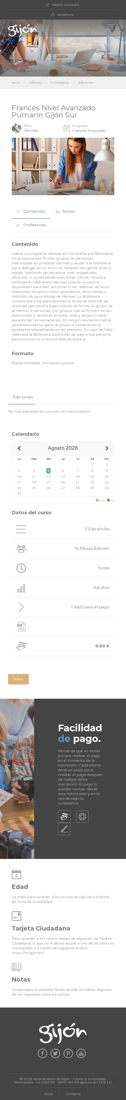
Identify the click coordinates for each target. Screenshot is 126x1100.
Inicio (16, 83)
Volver (18, 679)
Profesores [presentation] (31, 225)
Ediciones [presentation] (23, 397)
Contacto (73, 1094)
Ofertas (35, 83)
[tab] (31, 211)
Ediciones (85, 83)
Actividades (59, 83)
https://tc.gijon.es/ (28, 952)
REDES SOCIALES (65, 5)
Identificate (65, 15)
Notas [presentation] (65, 211)
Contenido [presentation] (30, 211)
